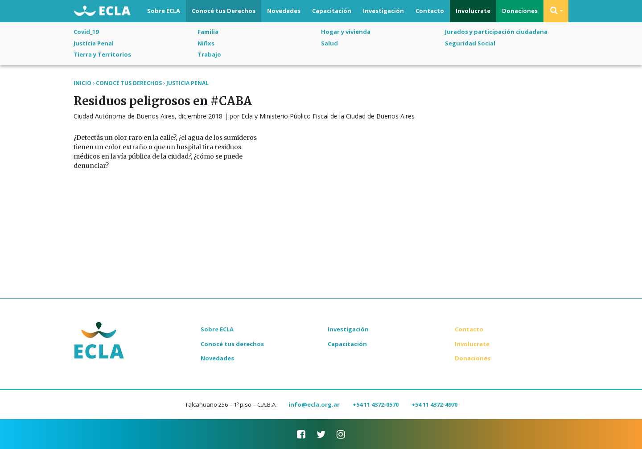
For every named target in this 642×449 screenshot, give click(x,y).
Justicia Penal (94, 43)
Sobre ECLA (163, 11)
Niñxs (206, 43)
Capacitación (331, 11)
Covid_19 (86, 32)
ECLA (102, 11)
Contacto (430, 11)
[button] (555, 11)
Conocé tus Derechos (223, 11)
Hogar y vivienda (345, 32)
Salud (329, 43)
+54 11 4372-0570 (376, 404)
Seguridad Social (470, 43)
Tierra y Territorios (102, 54)
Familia (208, 32)
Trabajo (209, 54)
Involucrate (473, 11)
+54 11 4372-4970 (434, 404)
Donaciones (520, 11)
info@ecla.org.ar (314, 404)
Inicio (82, 83)
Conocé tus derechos (232, 344)
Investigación (383, 11)
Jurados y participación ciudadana (496, 32)
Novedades (283, 11)
